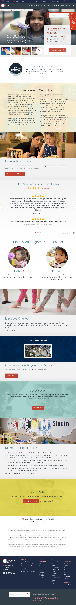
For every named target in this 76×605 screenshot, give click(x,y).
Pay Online (35, 1)
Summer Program (41, 575)
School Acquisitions (67, 570)
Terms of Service (37, 598)
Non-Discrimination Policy (51, 598)
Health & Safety (55, 569)
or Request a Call (45, 501)
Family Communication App (56, 577)
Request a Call (63, 34)
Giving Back (67, 576)
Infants (41, 563)
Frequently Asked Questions (28, 571)
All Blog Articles (68, 584)
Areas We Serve (37, 600)
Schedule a (30, 501)
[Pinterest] (10, 573)
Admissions (55, 573)
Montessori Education (32, 5)
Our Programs (45, 5)
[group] (5, 51)
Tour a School (55, 567)
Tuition (53, 571)
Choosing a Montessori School (27, 568)
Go (23, 10)
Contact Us (62, 36)
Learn (11, 376)
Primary (41, 568)
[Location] (58, 15)
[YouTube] (14, 573)
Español (67, 1)
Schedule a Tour (18, 1)
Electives (41, 572)
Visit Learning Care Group (39, 597)
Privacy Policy (52, 597)
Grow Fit (41, 577)
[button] (35, 232)
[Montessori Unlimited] (6, 6)
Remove (29, 10)
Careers (44, 1)
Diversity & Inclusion (66, 564)
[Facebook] (4, 573)
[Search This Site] (19, 594)
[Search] (68, 15)
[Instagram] (7, 573)
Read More (38, 213)
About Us (64, 5)
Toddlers (41, 566)
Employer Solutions (55, 1)
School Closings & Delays (54, 582)
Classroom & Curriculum (27, 566)
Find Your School (54, 564)
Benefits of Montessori (27, 563)
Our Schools (56, 5)
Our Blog (71, 5)
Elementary (42, 570)
